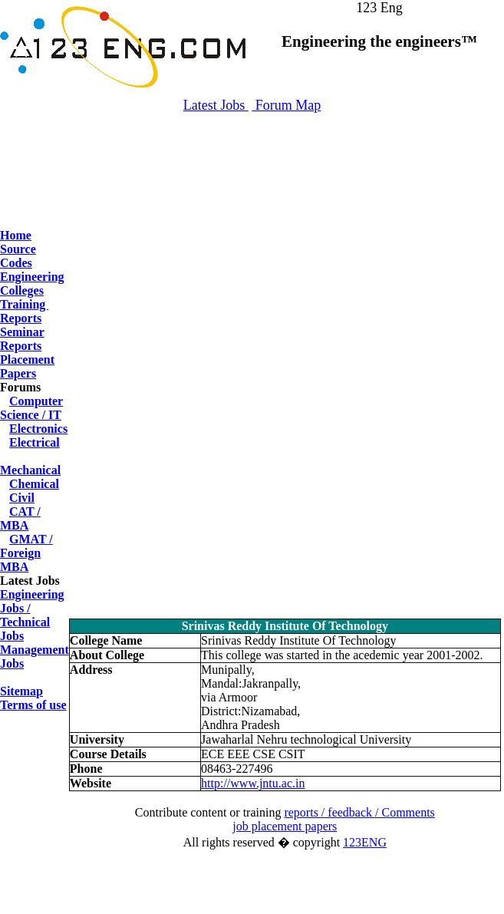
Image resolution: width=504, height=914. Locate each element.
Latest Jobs (216, 105)
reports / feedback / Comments (359, 812)
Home (15, 235)
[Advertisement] (252, 192)
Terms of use (33, 704)
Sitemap (21, 691)
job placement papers (284, 826)
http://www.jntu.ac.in (253, 783)
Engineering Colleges (32, 283)
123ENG (365, 842)
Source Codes (18, 256)
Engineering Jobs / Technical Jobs (32, 615)
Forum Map (286, 105)
